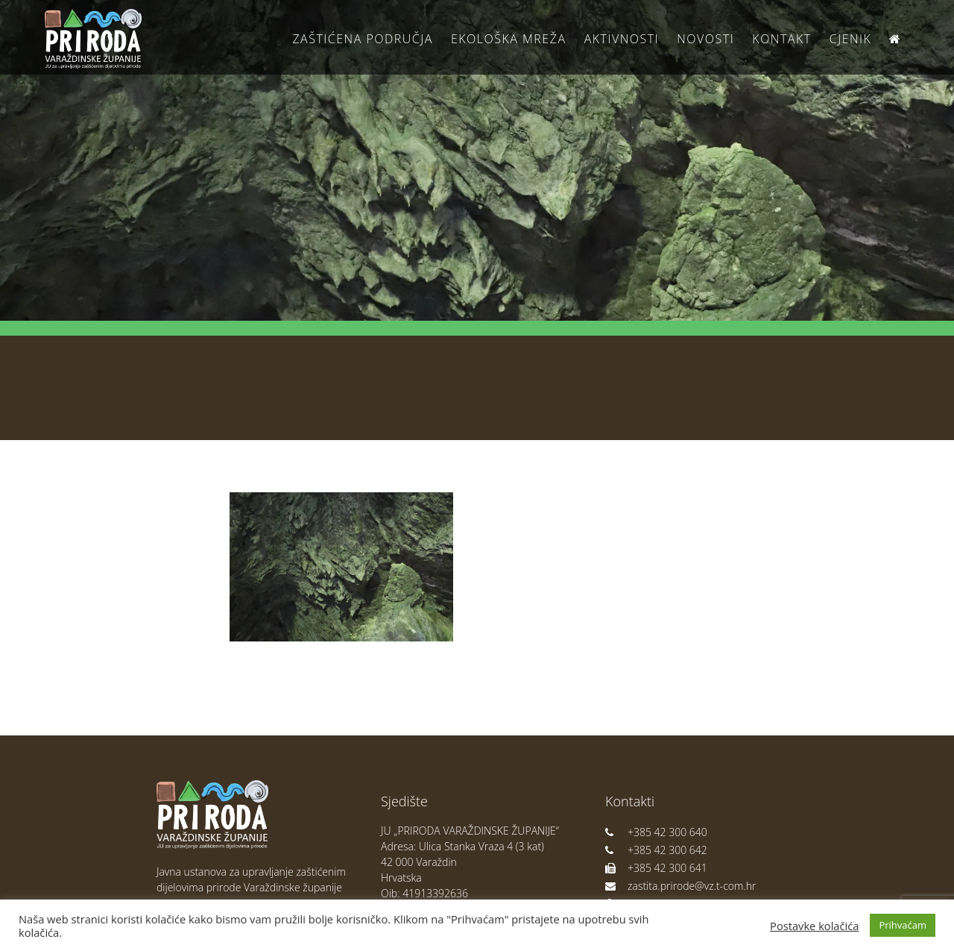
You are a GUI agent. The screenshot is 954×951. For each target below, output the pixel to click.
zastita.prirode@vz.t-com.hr (680, 886)
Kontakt (781, 39)
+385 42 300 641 (656, 868)
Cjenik (851, 39)
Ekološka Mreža (508, 39)
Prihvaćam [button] (902, 925)
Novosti (705, 39)
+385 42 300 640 (656, 832)
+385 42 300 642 (656, 850)
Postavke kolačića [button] (814, 925)
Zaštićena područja (362, 39)
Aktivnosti (621, 39)
